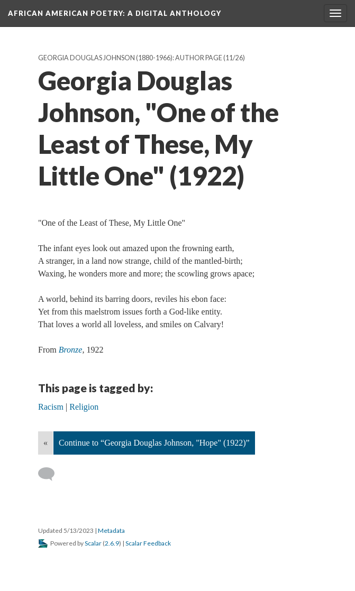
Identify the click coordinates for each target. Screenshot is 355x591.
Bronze (71, 349)
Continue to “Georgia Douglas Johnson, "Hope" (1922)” (154, 442)
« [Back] (45, 442)
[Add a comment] (51, 474)
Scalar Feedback (148, 543)
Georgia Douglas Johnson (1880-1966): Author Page (130, 58)
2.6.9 (112, 543)
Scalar (93, 543)
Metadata (111, 530)
